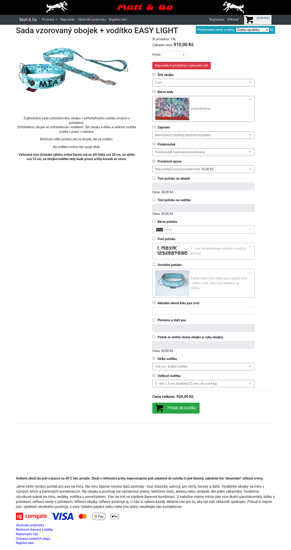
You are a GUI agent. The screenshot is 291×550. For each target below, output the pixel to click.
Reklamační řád (27, 534)
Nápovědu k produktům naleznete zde (181, 65)
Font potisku (166, 239)
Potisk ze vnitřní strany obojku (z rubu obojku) (190, 337)
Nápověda (67, 19)
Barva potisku (167, 222)
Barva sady (165, 92)
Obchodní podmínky (92, 19)
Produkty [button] (48, 19)
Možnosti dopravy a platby (34, 529)
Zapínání (164, 127)
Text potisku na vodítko (174, 200)
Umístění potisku (170, 265)
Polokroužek (167, 144)
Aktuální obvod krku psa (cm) (178, 303)
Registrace (216, 19)
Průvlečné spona (169, 161)
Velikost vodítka (169, 376)
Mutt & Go (28, 20)
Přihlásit (233, 19)
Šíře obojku (166, 75)
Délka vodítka (167, 359)
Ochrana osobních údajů (33, 538)
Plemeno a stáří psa (172, 320)
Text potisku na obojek (174, 178)
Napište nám (118, 19)
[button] (24, 75)
